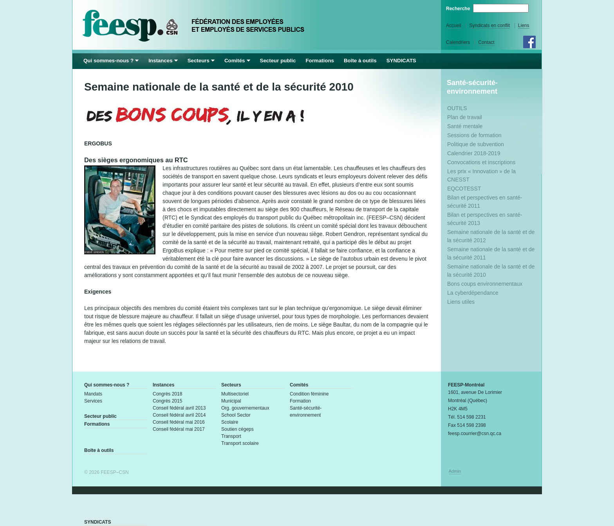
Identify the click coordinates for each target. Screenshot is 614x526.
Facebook (529, 42)
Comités (234, 60)
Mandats (93, 394)
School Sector (236, 415)
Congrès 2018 (167, 394)
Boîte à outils (360, 60)
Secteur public (278, 60)
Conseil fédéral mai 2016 (179, 422)
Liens (523, 25)
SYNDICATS (401, 60)
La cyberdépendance (472, 293)
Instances (160, 60)
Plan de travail (464, 117)
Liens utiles (461, 302)
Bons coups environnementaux (484, 284)
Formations (319, 60)
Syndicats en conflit (490, 25)
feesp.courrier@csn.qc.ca (474, 433)
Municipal (231, 401)
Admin (455, 471)
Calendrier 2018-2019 (473, 153)
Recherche (458, 8)
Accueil (453, 25)
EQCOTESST (464, 188)
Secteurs (198, 60)
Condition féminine (309, 394)
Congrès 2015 (167, 401)
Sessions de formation (474, 135)
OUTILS (457, 108)
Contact (486, 42)
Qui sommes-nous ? (108, 60)
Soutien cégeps (237, 429)
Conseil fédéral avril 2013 (179, 408)
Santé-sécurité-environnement (472, 87)
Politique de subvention (475, 144)
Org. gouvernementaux (245, 408)
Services (93, 401)
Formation (300, 401)
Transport (231, 436)
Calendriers (458, 42)
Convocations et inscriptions (481, 162)
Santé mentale (464, 126)
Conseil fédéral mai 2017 (179, 429)
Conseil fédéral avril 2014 (179, 415)
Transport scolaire (240, 443)
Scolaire (229, 422)
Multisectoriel (235, 394)
